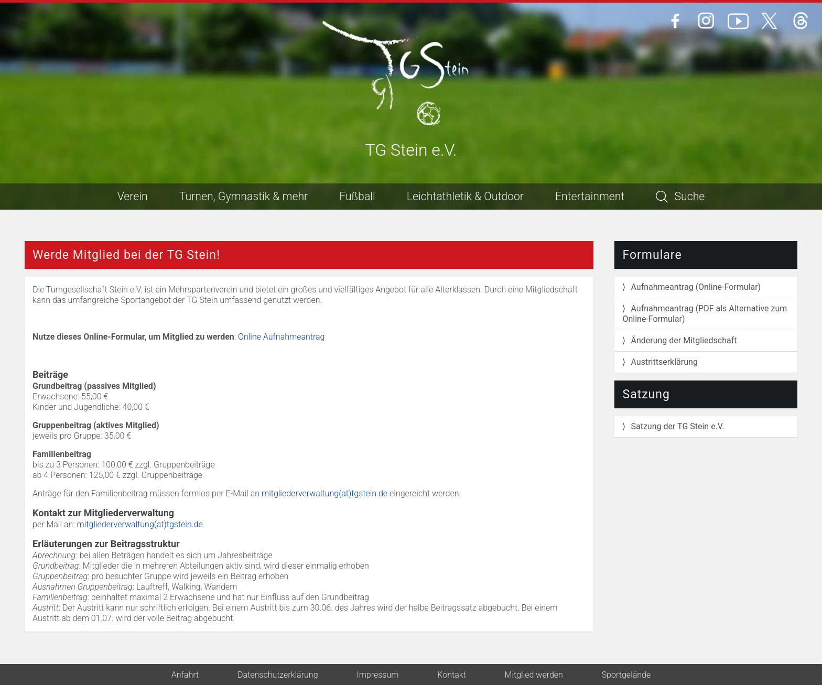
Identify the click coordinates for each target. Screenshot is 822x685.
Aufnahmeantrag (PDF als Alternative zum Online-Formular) (704, 313)
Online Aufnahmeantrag (281, 337)
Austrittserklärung (664, 362)
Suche (680, 196)
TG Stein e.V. (411, 151)
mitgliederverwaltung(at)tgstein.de (324, 493)
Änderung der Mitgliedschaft (684, 340)
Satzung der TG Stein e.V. (677, 426)
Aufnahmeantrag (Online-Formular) (696, 287)
